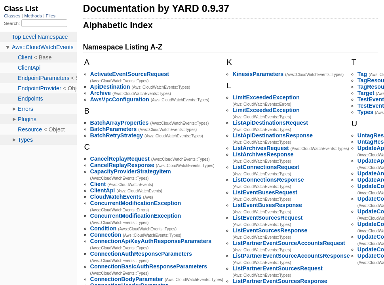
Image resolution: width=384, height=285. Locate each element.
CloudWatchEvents (116, 197)
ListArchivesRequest (260, 148)
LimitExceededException (265, 97)
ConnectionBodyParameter (126, 279)
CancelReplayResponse (122, 165)
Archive (100, 93)
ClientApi (102, 190)
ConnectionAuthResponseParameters (141, 254)
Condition (103, 228)
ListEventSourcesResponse (269, 230)
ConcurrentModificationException (135, 203)
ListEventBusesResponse (267, 205)
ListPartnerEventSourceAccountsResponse (291, 256)
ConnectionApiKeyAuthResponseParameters (151, 241)
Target (365, 93)
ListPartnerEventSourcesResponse (279, 281)
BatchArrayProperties (119, 123)
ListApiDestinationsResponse (272, 135)
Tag (362, 74)
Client (98, 184)
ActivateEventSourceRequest (129, 74)
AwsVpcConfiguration (119, 99)
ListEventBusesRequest (264, 192)
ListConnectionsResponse (268, 180)
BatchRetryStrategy (116, 135)
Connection (106, 235)
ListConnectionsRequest (265, 167)
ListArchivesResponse (262, 154)
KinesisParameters (257, 74)
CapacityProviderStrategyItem (130, 171)
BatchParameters (113, 129)
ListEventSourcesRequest (267, 218)
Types (365, 112)
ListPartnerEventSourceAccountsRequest (288, 243)
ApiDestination (110, 87)
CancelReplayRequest (120, 159)
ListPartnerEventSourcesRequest (277, 268)
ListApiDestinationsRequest (270, 123)
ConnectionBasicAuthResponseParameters (148, 266)
